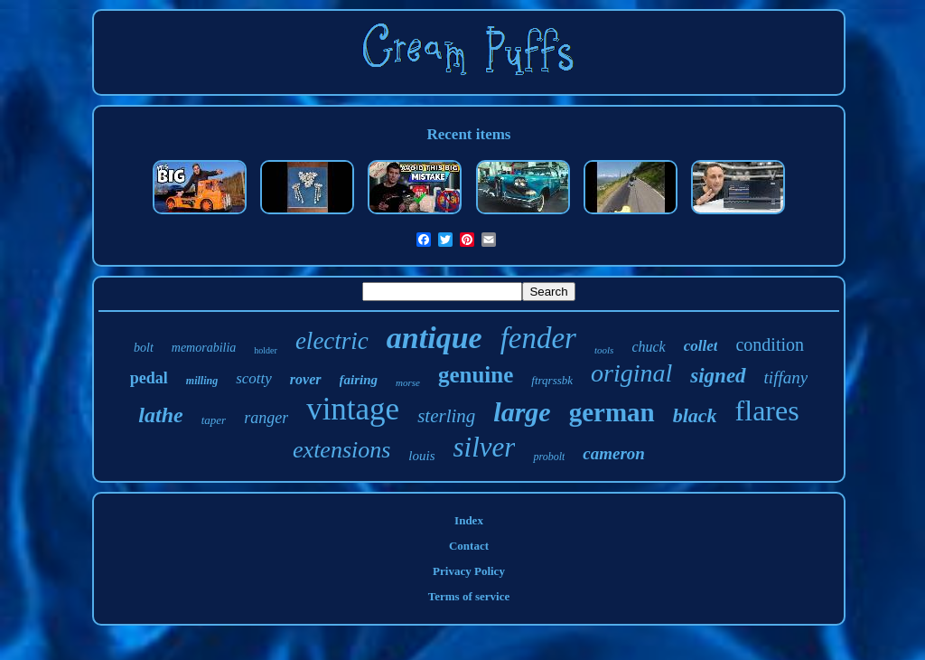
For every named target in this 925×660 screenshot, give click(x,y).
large (521, 412)
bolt (144, 347)
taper (213, 420)
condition (769, 344)
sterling (446, 416)
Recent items (469, 134)
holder (265, 350)
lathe (160, 415)
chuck (648, 346)
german (612, 412)
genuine (475, 375)
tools (603, 349)
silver (484, 447)
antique (434, 337)
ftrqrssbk (552, 380)
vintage (352, 409)
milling (202, 380)
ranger (266, 418)
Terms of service (469, 596)
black (695, 415)
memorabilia (204, 347)
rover (306, 379)
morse (408, 382)
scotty (254, 378)
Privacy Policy (469, 571)
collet (701, 345)
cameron (614, 453)
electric (332, 340)
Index (468, 520)
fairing (359, 379)
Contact (469, 545)
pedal (149, 378)
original (631, 373)
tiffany (786, 377)
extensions (341, 450)
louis (421, 455)
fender (538, 338)
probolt (549, 456)
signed (717, 375)
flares (767, 410)
